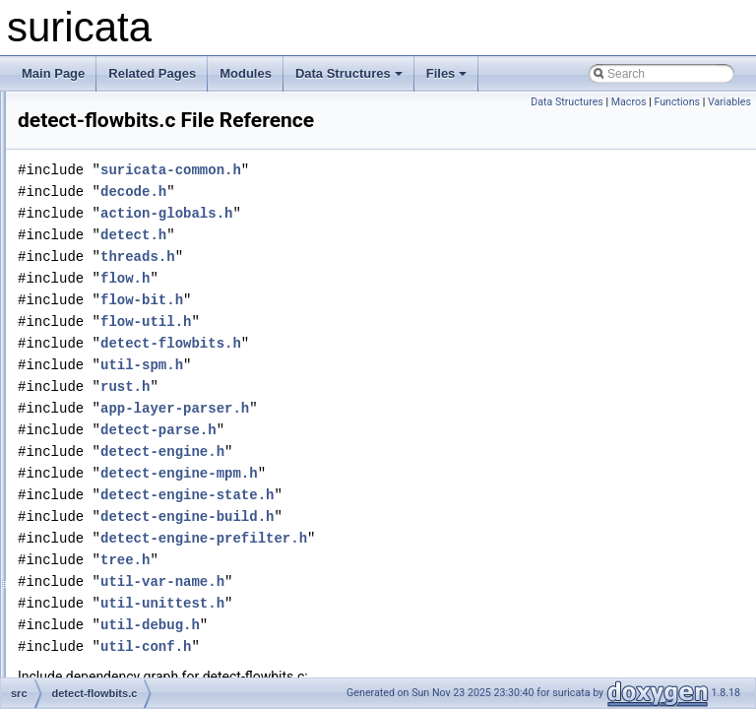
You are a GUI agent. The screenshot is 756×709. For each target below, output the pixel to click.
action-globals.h (412, 240)
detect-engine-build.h (433, 544)
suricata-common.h (416, 197)
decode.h (379, 219)
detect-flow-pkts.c (126, 307)
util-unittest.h (408, 630)
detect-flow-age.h (126, 285)
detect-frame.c (119, 610)
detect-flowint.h (120, 459)
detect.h (379, 262)
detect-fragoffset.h (128, 589)
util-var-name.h (408, 609)
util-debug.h (396, 652)
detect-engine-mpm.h (425, 500)
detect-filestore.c (124, 220)
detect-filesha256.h (130, 155)
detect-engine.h (408, 479)
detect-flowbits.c (123, 394)
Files (447, 73)
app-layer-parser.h (420, 435)
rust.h (371, 414)
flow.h (371, 305)
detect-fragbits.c (122, 524)
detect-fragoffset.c (128, 567)
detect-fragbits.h (123, 545)
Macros (629, 102)
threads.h (383, 284)
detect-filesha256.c (130, 134)
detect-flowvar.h (122, 502)
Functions (677, 102)
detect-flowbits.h (123, 415)
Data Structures (349, 73)
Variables (729, 102)
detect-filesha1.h (124, 112)
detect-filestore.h (124, 242)
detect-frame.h (119, 632)
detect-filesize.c (121, 177)
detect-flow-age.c (125, 264)
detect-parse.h (404, 457)
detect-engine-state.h (433, 522)
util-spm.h (387, 392)
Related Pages (152, 73)
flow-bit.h (387, 327)
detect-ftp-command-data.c (151, 654)
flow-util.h (391, 349)
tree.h (371, 587)
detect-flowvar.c (121, 480)
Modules (246, 73)
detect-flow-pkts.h (127, 329)
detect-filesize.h (121, 199)
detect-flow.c (114, 350)
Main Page (53, 73)
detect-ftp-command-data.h (151, 675)
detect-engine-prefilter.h (449, 565)
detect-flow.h (114, 372)
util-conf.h (391, 674)
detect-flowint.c (120, 437)
